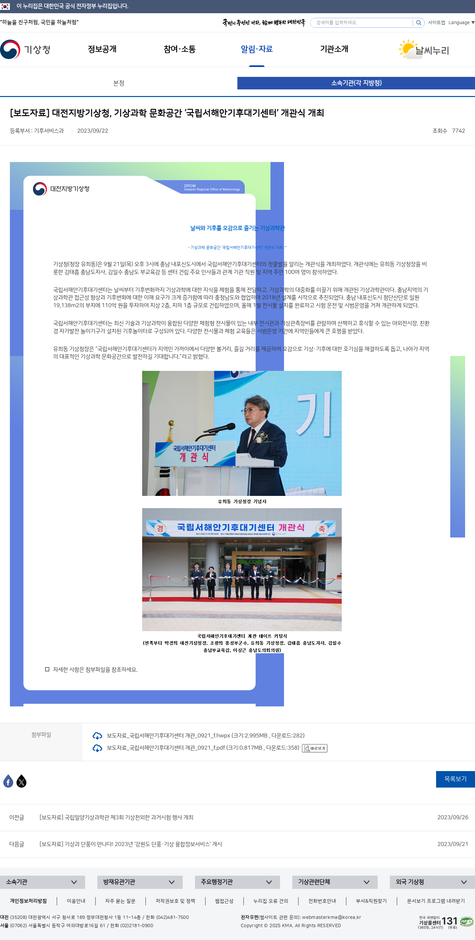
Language (459, 22)
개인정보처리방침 (28, 901)
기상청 (25, 49)
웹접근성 (224, 901)
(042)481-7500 (172, 917)
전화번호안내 (322, 901)
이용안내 (76, 901)
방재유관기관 (119, 882)
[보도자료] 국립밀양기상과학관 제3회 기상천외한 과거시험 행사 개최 (254, 817)
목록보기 (455, 779)
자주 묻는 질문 (120, 901)
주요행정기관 (217, 882)
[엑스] (21, 781)
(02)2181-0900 (136, 925)
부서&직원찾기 (371, 901)
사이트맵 (436, 22)
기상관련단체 (314, 882)
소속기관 (16, 882)
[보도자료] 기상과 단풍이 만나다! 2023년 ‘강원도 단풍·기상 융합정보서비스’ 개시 (254, 844)
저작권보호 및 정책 (175, 901)
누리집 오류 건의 (270, 901)
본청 (118, 83)
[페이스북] (8, 781)
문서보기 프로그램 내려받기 (436, 901)
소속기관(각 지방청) (356, 83)
